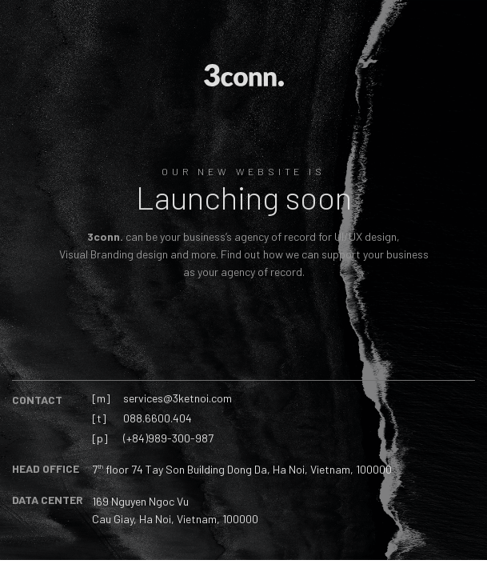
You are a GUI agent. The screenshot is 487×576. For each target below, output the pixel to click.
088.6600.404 (157, 418)
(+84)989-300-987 (168, 438)
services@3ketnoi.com (177, 398)
